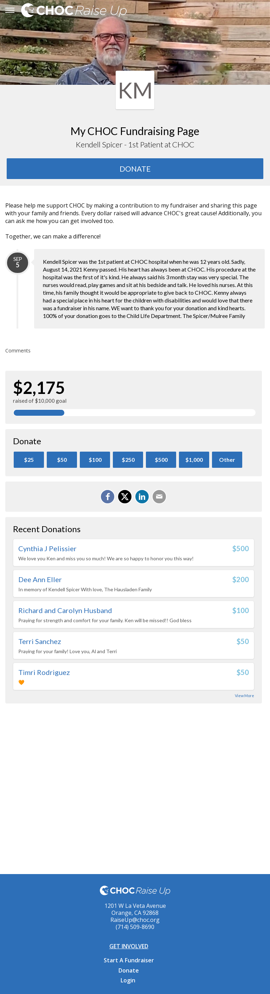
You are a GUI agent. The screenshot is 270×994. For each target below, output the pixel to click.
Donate (128, 970)
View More (244, 695)
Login (128, 980)
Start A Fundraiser (129, 960)
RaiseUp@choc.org (135, 920)
